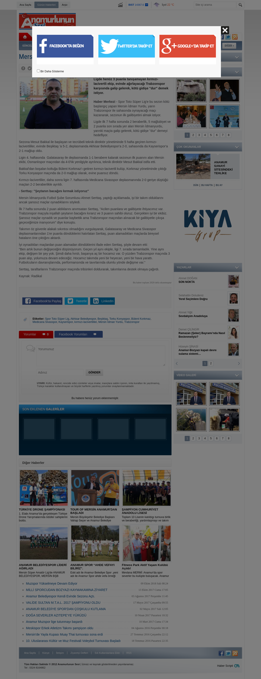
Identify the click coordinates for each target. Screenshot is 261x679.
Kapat (225, 30)
